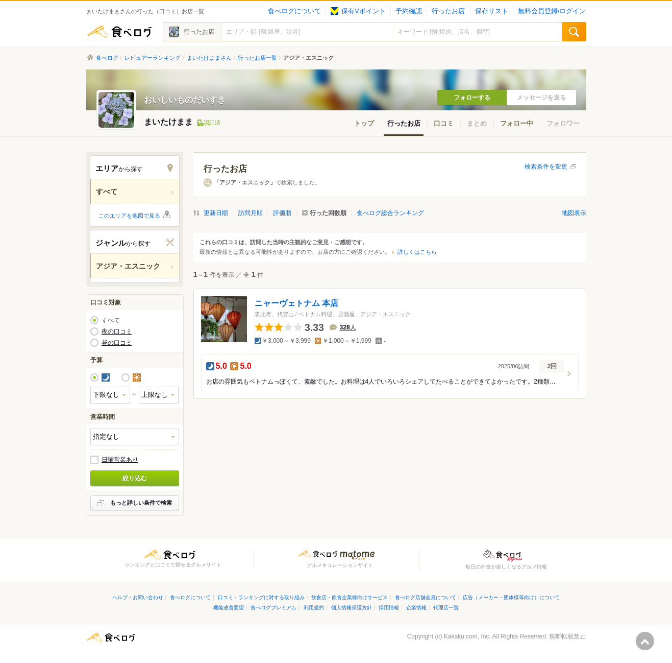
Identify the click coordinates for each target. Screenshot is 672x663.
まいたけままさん (209, 58)
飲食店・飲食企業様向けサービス (349, 597)
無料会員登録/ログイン (552, 11)
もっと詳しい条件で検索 (141, 503)
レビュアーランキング (153, 58)
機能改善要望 (228, 607)
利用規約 (314, 607)
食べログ (119, 31)
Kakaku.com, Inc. (467, 636)
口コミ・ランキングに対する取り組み (261, 597)
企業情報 (416, 607)
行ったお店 (448, 11)
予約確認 (408, 11)
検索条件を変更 (546, 166)
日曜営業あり (120, 459)
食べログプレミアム (273, 607)
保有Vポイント (358, 11)
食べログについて (294, 11)
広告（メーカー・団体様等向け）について (511, 597)
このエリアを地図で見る (129, 215)
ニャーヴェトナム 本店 (296, 303)
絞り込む (134, 478)
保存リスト (491, 11)
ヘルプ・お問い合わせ (137, 597)
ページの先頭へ (645, 641)
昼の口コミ (117, 342)
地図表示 (574, 213)
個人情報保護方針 (351, 607)
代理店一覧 (446, 607)
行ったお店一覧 (257, 58)
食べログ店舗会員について (425, 597)
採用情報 (389, 607)
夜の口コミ (117, 331)
